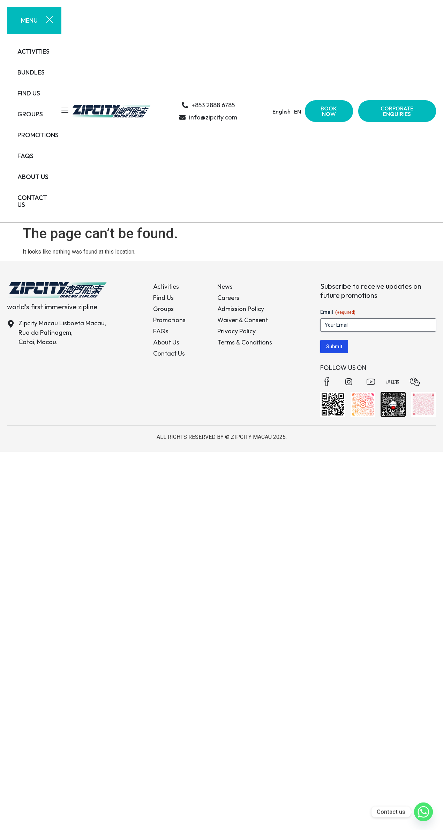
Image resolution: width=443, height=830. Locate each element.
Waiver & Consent (242, 320)
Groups (163, 309)
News (225, 286)
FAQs (160, 331)
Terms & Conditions (244, 342)
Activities (166, 286)
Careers (228, 298)
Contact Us (169, 353)
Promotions (169, 320)
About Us (166, 342)
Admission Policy (240, 309)
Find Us (163, 298)
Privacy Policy (236, 331)
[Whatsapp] (423, 811)
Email (337, 312)
